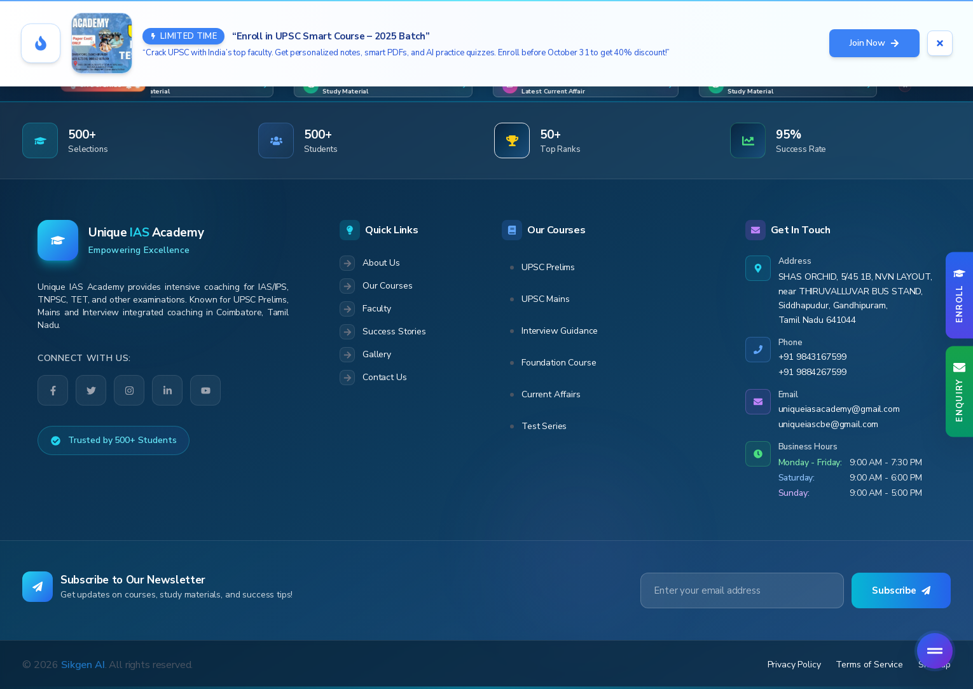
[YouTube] (205, 390)
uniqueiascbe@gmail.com (828, 424)
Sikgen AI (83, 665)
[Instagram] (129, 390)
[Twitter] (91, 390)
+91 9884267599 (812, 372)
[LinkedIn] (167, 390)
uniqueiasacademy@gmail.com (839, 409)
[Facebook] (53, 390)
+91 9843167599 (812, 357)
